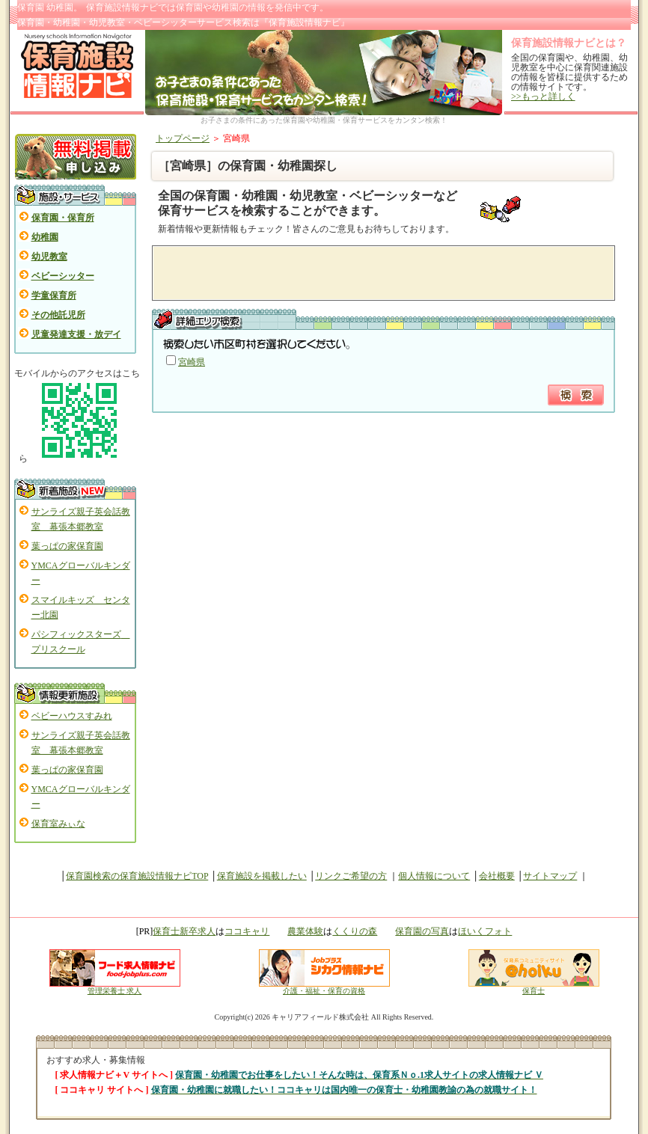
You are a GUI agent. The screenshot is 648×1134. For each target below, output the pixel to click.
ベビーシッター (62, 276)
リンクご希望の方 (351, 876)
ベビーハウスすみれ (71, 716)
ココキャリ (246, 931)
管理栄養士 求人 (115, 991)
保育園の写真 (422, 931)
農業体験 (305, 931)
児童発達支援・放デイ (76, 334)
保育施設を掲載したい (262, 876)
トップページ (183, 138)
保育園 (189, 7)
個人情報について (434, 876)
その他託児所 (58, 315)
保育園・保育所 (62, 217)
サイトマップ (550, 876)
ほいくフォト (485, 931)
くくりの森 (354, 931)
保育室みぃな (58, 823)
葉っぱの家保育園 (67, 546)
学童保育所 (53, 295)
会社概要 (497, 876)
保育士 (533, 987)
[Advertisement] (336, 273)
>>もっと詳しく (543, 96)
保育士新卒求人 (184, 931)
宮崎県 (191, 362)
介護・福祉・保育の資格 (324, 987)
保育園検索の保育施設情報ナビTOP (137, 876)
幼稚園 (44, 237)
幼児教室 (49, 256)
